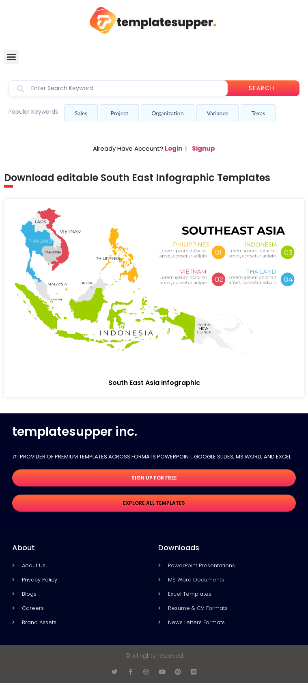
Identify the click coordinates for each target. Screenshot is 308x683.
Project (119, 113)
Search (262, 88)
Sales (81, 113)
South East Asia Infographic (154, 382)
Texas (258, 113)
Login (173, 148)
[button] (11, 57)
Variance (217, 113)
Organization (167, 113)
